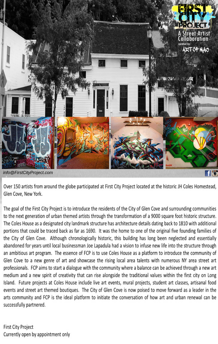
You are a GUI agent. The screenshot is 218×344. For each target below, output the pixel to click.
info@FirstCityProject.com (28, 172)
